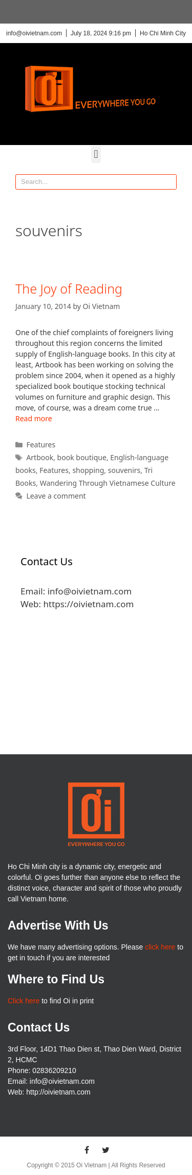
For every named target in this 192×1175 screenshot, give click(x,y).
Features (40, 444)
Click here (23, 1001)
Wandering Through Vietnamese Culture (108, 483)
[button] (96, 154)
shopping (88, 470)
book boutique (81, 457)
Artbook (39, 457)
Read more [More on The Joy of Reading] (33, 418)
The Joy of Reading (68, 288)
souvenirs (124, 470)
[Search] (168, 182)
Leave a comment (56, 496)
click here (160, 947)
